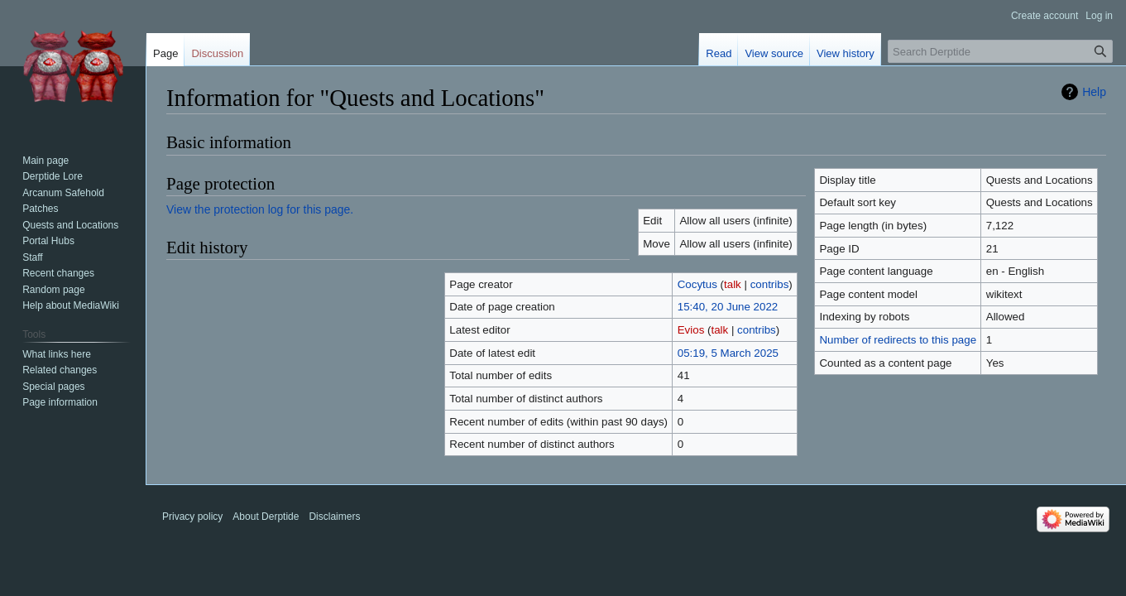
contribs (769, 284)
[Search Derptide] (1000, 51)
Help (1094, 92)
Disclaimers (334, 516)
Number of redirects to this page (897, 340)
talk (732, 284)
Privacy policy (192, 516)
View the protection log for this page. (259, 209)
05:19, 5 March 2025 (728, 353)
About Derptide (265, 516)
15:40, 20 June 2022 (728, 306)
